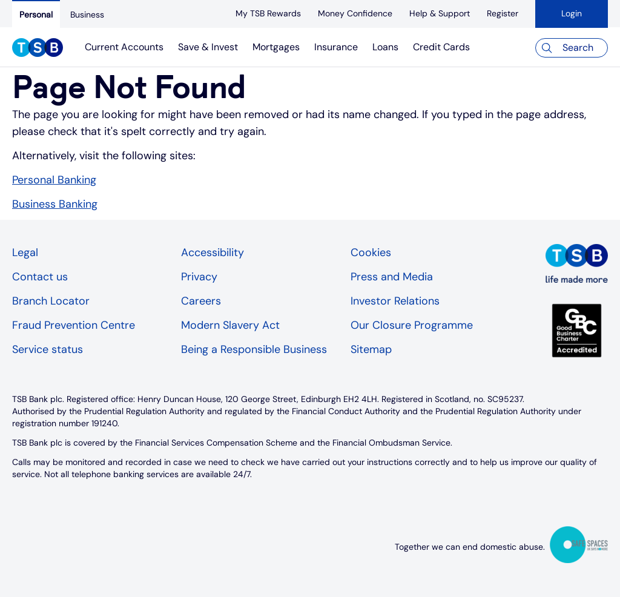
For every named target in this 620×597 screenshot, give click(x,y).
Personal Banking (54, 180)
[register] (503, 13)
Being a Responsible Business (254, 349)
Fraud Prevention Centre (73, 325)
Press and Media (392, 276)
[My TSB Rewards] (268, 13)
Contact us (40, 276)
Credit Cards (441, 47)
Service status (47, 349)
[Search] (571, 48)
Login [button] (571, 13)
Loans (385, 47)
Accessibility (212, 252)
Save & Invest (208, 47)
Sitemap (371, 349)
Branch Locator (51, 301)
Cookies (371, 252)
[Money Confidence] (355, 13)
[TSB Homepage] (37, 49)
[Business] (87, 14)
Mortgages (276, 47)
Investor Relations (395, 301)
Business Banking (54, 204)
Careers (201, 301)
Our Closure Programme (412, 325)
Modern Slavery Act (230, 325)
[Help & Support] (439, 13)
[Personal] (36, 14)
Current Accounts (124, 47)
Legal (25, 252)
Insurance (336, 47)
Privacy (199, 276)
